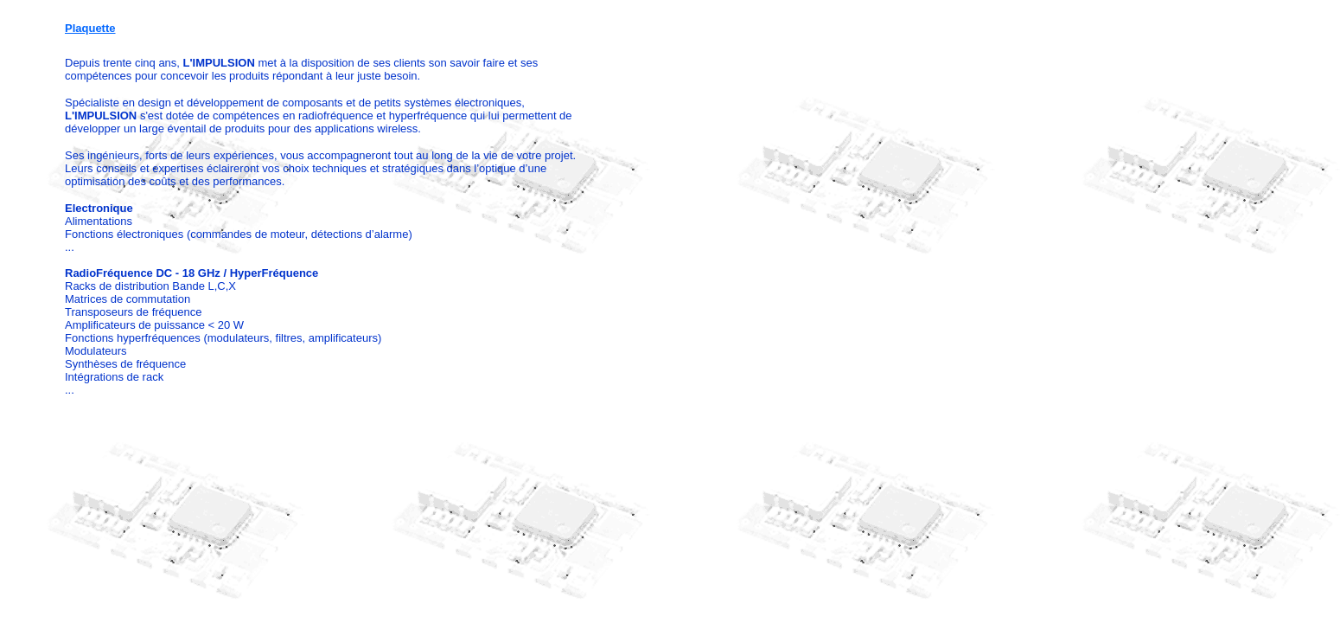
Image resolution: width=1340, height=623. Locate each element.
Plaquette (90, 28)
